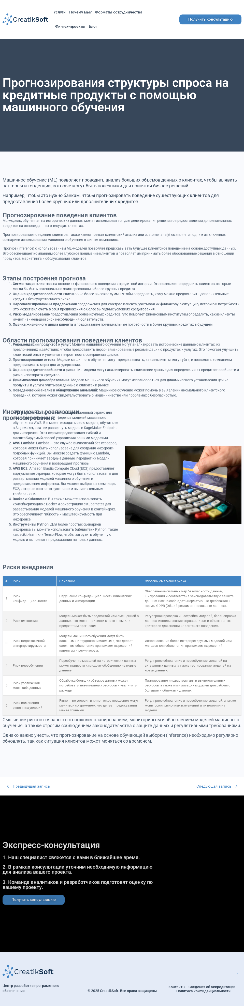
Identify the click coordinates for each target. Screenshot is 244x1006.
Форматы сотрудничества (118, 12)
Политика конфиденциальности (203, 991)
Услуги (59, 12)
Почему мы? (80, 12)
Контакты (176, 987)
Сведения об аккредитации (212, 987)
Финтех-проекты (70, 26)
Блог (93, 26)
